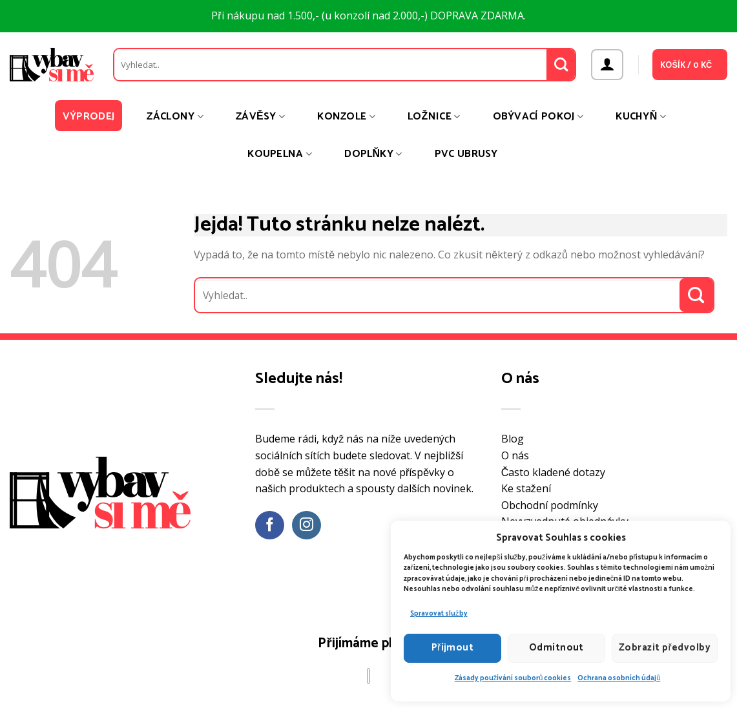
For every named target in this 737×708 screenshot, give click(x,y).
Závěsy (260, 116)
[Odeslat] (561, 64)
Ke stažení (526, 488)
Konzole (346, 116)
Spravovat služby (439, 614)
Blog (512, 439)
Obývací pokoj (538, 116)
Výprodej (89, 116)
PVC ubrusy (466, 154)
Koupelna (279, 154)
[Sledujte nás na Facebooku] (269, 525)
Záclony (175, 116)
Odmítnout (556, 648)
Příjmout (452, 648)
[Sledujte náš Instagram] (306, 525)
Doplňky (373, 154)
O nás (515, 455)
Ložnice (434, 116)
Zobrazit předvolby (665, 648)
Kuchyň (641, 116)
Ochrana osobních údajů (618, 678)
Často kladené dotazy (553, 472)
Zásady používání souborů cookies (513, 678)
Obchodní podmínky (549, 505)
